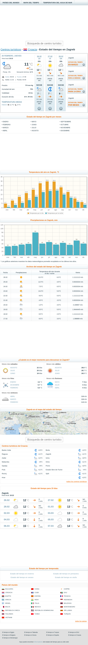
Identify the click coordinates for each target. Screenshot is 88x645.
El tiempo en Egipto (8, 632)
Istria (47, 458)
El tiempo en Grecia (30, 635)
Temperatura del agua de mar (57, 3)
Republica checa (12, 610)
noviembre (65, 128)
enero (5, 122)
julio (34, 128)
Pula (3, 470)
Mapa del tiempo (31, 3)
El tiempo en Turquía (52, 632)
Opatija (4, 466)
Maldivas (67, 603)
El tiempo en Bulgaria (8, 635)
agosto (35, 131)
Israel (8, 603)
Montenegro (69, 607)
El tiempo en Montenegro (10, 638)
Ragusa (5, 454)
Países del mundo (11, 3)
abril (5, 131)
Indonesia (68, 600)
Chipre (67, 589)
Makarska (5, 462)
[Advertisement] (44, 23)
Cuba (37, 592)
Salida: (7, 77)
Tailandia (9, 614)
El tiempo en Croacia (74, 635)
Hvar (3, 477)
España (38, 596)
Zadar (4, 458)
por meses (75, 104)
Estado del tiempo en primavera (66, 574)
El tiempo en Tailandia (31, 632)
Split (47, 474)
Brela (48, 450)
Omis (48, 462)
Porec (48, 466)
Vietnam (8, 617)
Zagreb (48, 454)
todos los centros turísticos (76, 481)
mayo (34, 122)
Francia (67, 596)
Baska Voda (6, 450)
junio (34, 125)
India (37, 600)
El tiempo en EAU (73, 632)
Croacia (32, 49)
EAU (65, 592)
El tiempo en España (52, 635)
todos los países (81, 621)
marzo (4, 105)
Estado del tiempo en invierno (22, 574)
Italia (37, 603)
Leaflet (78, 433)
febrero (7, 125)
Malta (7, 607)
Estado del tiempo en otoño (66, 577)
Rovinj (4, 474)
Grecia (8, 600)
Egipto (8, 596)
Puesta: (19, 77)
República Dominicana (44, 610)
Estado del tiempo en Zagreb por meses (44, 117)
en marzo (75, 63)
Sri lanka (68, 610)
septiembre (66, 122)
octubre (64, 125)
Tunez (37, 614)
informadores (38, 642)
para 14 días (75, 90)
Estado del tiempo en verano (22, 577)
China (37, 589)
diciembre (65, 131)
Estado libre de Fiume (54, 470)
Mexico (38, 607)
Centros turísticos (11, 49)
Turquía (67, 614)
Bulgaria (9, 589)
